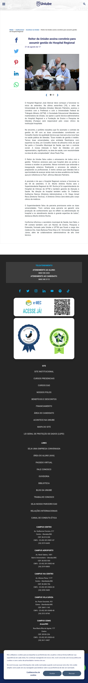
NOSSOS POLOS (44, 392)
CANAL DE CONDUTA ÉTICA (44, 518)
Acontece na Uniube (32, 30)
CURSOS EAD (44, 385)
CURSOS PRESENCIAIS (44, 378)
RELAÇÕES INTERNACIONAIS (44, 511)
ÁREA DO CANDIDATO (44, 413)
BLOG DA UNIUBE (44, 490)
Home (11, 30)
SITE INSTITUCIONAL (44, 371)
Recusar (72, 673)
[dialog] (44, 664)
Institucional (20, 30)
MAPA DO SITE (44, 427)
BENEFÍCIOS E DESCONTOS (44, 399)
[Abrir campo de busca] (84, 4)
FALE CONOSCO (44, 469)
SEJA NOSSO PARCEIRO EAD (44, 504)
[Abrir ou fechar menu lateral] (4, 4)
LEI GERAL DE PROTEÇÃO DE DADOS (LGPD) (44, 434)
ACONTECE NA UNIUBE (44, 420)
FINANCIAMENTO (44, 406)
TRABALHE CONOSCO (44, 497)
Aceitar (52, 673)
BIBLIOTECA (44, 483)
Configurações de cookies (33, 673)
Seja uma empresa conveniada (44, 449)
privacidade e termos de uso (35, 660)
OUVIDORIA (44, 476)
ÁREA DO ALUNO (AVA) (44, 455)
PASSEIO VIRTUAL (44, 462)
